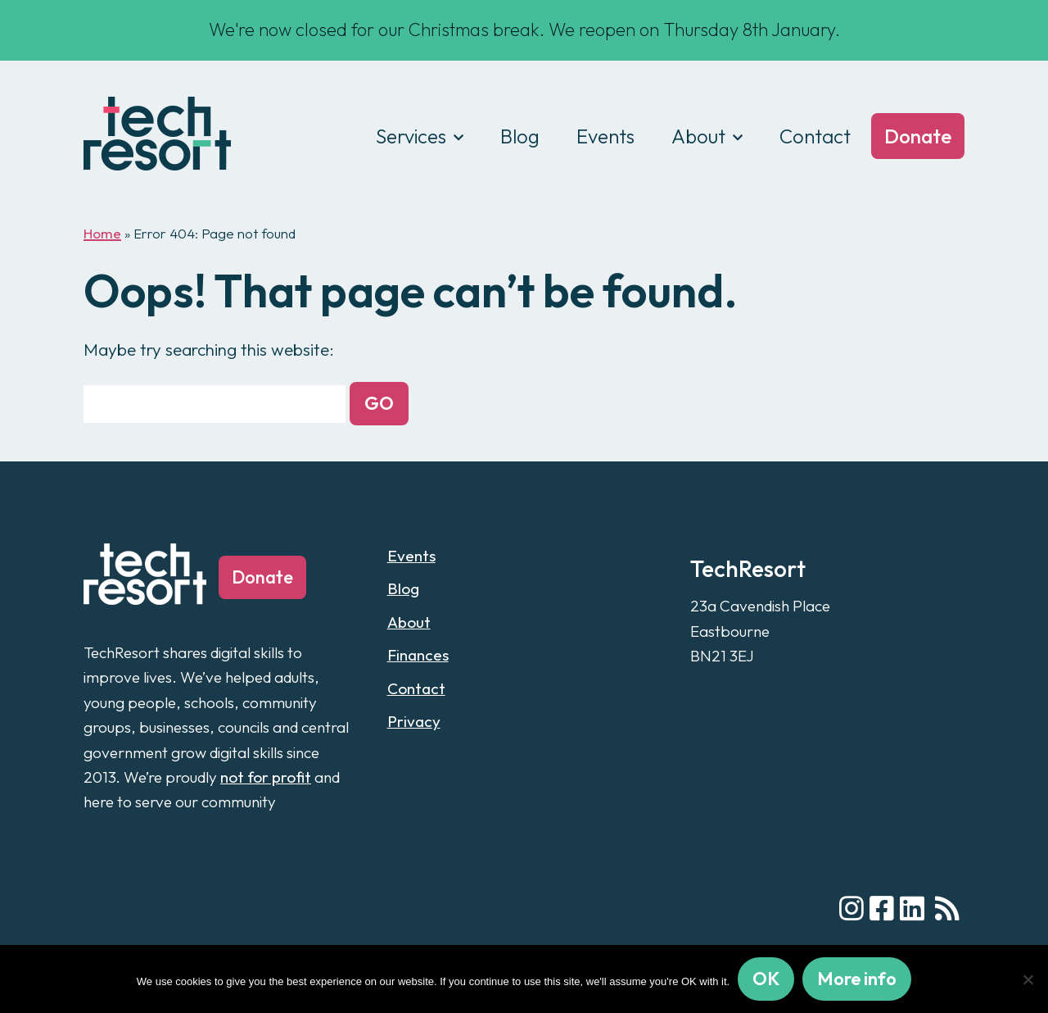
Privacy (413, 721)
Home (102, 233)
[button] (379, 403)
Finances (418, 655)
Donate (917, 136)
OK (765, 978)
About (698, 136)
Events (605, 136)
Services (411, 136)
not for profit (265, 777)
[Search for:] (215, 404)
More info (857, 978)
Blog (520, 136)
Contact (815, 136)
